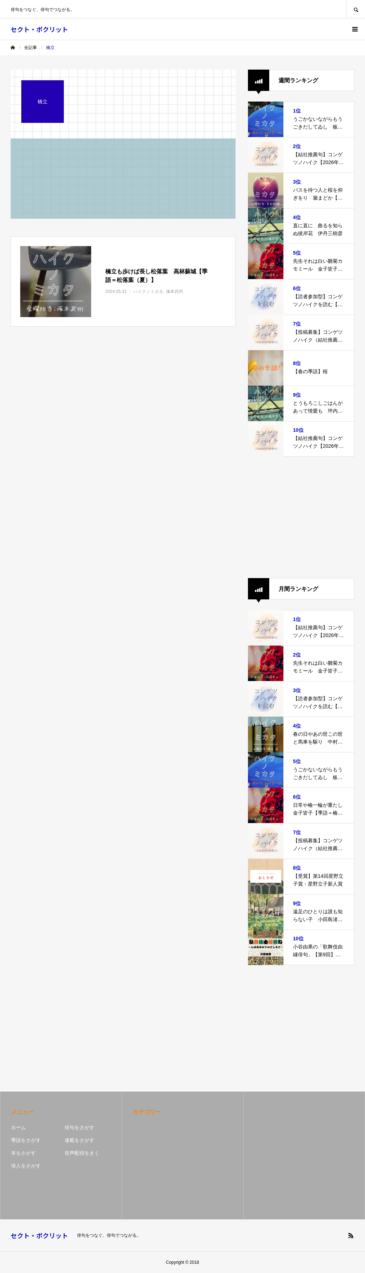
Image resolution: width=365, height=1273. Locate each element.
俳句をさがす (79, 1127)
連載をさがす (79, 1140)
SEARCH (356, 9)
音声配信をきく (82, 1153)
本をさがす (23, 1153)
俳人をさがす (26, 1166)
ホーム (18, 1127)
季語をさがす (26, 1140)
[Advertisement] (301, 517)
